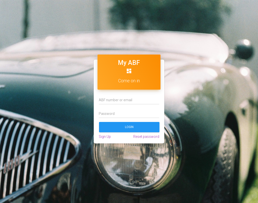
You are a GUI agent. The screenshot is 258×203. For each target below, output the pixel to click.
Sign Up (105, 137)
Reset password (146, 137)
